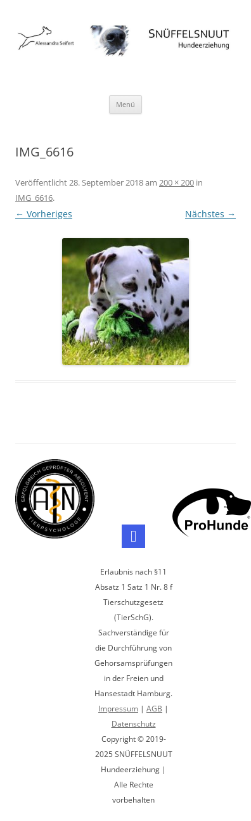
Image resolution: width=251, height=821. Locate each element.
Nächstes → (210, 214)
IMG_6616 (34, 197)
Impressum (118, 708)
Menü (125, 104)
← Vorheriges (43, 214)
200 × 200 (176, 182)
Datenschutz (134, 723)
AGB (154, 708)
